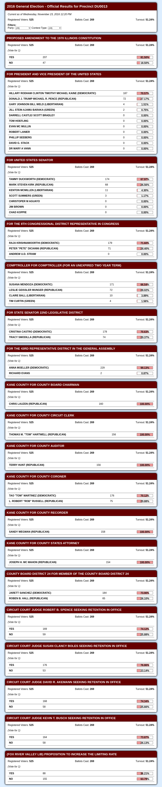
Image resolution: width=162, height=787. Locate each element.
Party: (11, 28)
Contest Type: (39, 28)
